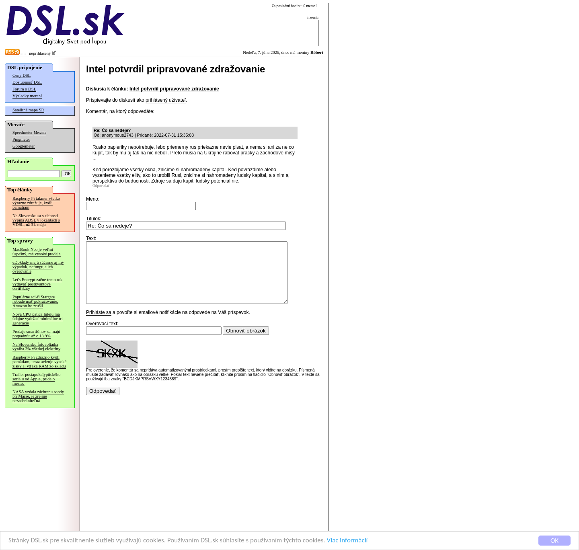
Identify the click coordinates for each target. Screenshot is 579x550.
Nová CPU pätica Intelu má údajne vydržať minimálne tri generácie (37, 318)
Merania (40, 133)
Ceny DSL (21, 75)
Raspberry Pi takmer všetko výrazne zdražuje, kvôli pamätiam (36, 202)
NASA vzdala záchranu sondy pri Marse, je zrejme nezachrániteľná (38, 396)
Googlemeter (23, 146)
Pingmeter (21, 139)
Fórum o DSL (24, 89)
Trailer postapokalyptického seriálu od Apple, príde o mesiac (36, 379)
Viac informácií (347, 541)
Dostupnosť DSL (27, 82)
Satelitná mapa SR (28, 110)
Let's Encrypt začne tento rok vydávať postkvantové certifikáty (37, 284)
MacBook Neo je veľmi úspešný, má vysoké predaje (36, 251)
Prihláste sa (98, 324)
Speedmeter (22, 132)
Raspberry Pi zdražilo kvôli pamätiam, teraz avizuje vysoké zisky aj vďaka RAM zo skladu (39, 361)
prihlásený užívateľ (166, 100)
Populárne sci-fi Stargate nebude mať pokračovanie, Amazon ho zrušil (35, 301)
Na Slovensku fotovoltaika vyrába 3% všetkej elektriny (36, 346)
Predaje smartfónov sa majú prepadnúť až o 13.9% (36, 333)
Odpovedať (100, 186)
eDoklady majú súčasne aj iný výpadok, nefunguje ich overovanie (38, 266)
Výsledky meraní (27, 96)
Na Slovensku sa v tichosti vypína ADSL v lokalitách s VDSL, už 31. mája (36, 220)
